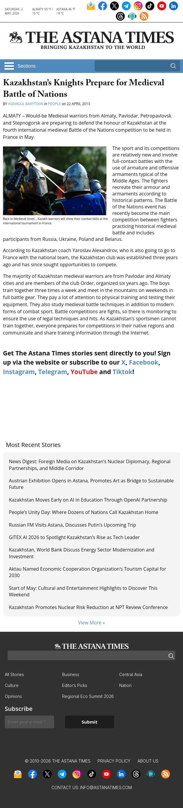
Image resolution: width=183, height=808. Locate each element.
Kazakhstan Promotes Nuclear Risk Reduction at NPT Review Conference (88, 607)
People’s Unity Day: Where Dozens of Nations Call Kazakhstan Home (83, 512)
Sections (26, 65)
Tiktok (122, 372)
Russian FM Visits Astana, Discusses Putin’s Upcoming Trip (72, 525)
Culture (12, 685)
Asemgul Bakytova (25, 103)
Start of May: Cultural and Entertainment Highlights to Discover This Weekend (83, 591)
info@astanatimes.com (106, 787)
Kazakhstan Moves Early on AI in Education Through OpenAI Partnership (88, 500)
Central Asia (130, 674)
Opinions (13, 696)
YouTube (84, 372)
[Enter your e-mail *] (29, 722)
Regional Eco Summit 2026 (88, 696)
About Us (147, 760)
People (54, 103)
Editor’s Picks (74, 685)
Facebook (143, 362)
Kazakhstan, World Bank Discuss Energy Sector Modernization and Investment (81, 552)
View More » (91, 622)
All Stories (14, 674)
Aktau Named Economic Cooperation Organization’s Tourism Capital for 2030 (87, 572)
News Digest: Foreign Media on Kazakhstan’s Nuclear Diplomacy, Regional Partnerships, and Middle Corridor (90, 464)
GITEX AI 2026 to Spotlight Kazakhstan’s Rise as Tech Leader (74, 537)
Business (70, 674)
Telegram (52, 372)
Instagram (19, 372)
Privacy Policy (114, 760)
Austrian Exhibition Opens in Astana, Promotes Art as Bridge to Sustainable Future (91, 483)
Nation (125, 685)
